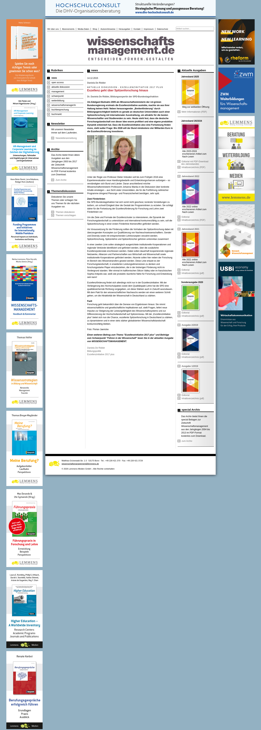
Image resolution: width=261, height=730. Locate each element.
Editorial (185, 217)
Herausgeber (124, 29)
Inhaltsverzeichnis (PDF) (193, 167)
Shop (94, 29)
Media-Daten (83, 29)
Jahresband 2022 (190, 176)
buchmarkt (56, 114)
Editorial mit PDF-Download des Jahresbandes (194, 162)
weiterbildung (57, 100)
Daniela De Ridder (96, 348)
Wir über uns (53, 29)
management (57, 91)
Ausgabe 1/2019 (190, 366)
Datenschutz (162, 29)
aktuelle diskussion (60, 87)
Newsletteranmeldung (66, 138)
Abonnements (68, 29)
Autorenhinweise (107, 29)
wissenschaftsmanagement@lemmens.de (80, 464)
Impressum (149, 29)
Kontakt (137, 29)
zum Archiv (187, 441)
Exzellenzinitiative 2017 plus (100, 354)
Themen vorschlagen (66, 215)
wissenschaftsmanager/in (63, 105)
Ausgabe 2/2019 (190, 325)
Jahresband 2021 (190, 229)
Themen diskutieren (65, 212)
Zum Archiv (61, 180)
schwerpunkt (57, 96)
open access (57, 82)
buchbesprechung (60, 109)
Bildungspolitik (94, 351)
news (54, 78)
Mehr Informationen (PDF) (194, 112)
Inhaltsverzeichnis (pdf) (193, 273)
